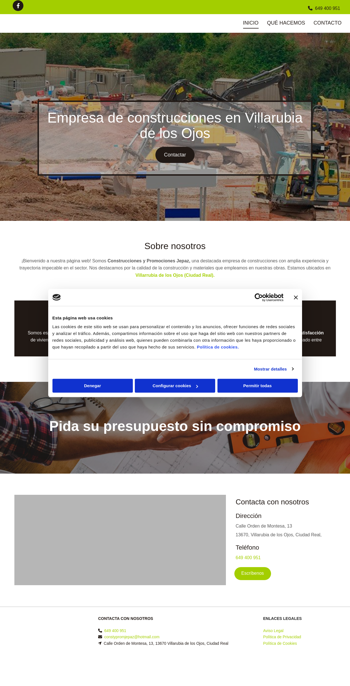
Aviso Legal (273, 630)
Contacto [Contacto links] (328, 23)
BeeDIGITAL (325, 667)
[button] (174, 155)
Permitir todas (257, 385)
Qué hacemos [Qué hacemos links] (286, 23)
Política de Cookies (280, 643)
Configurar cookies (175, 385)
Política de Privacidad (282, 637)
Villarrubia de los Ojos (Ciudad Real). (175, 275)
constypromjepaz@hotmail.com (132, 637)
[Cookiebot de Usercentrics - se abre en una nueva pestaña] (258, 297)
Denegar (92, 385)
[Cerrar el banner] (296, 297)
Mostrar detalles (270, 369)
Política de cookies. (218, 347)
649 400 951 (327, 8)
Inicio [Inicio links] (251, 23)
